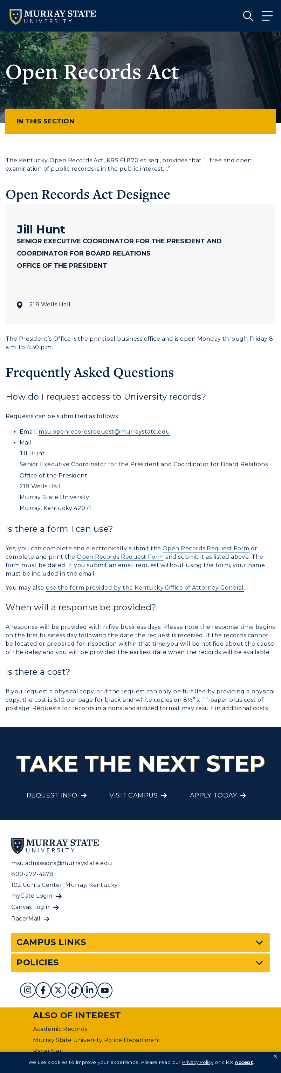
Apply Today (213, 795)
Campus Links (51, 942)
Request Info (52, 795)
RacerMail (25, 918)
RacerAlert (49, 1051)
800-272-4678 (32, 874)
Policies (37, 962)
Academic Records (60, 1029)
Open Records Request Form (206, 548)
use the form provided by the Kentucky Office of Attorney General (145, 587)
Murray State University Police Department (97, 1040)
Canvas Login (30, 907)
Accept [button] (244, 1062)
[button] (275, 1056)
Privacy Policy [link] (197, 1062)
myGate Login (32, 895)
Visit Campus (133, 795)
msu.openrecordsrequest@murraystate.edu (104, 431)
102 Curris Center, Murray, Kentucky (64, 885)
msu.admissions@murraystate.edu (61, 863)
